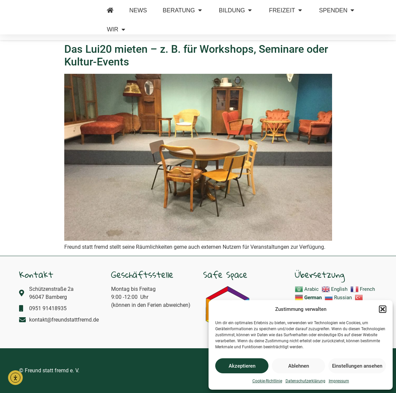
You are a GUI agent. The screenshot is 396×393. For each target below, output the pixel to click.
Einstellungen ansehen (357, 366)
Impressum (339, 381)
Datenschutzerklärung (305, 381)
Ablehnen (298, 366)
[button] (382, 305)
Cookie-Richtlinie (267, 381)
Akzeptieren (242, 366)
